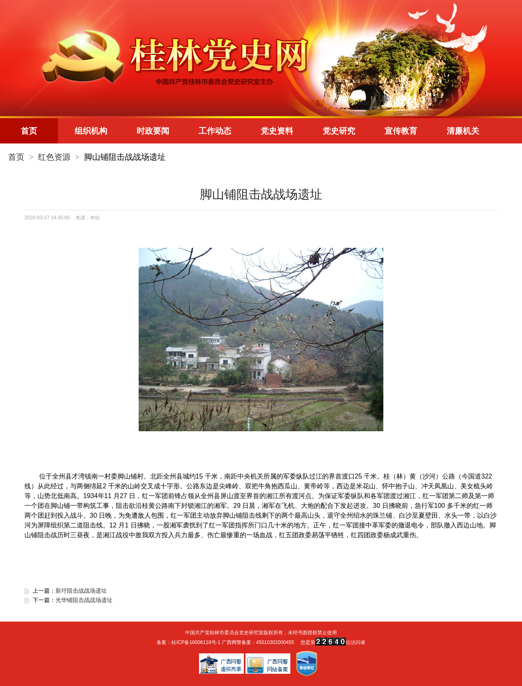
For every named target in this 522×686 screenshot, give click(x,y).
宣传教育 (401, 130)
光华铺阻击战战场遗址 (84, 600)
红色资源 (54, 156)
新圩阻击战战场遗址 (81, 590)
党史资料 (277, 130)
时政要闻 (153, 130)
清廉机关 (463, 130)
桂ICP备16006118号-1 (195, 642)
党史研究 (339, 130)
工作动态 (215, 130)
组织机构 (91, 130)
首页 (29, 130)
